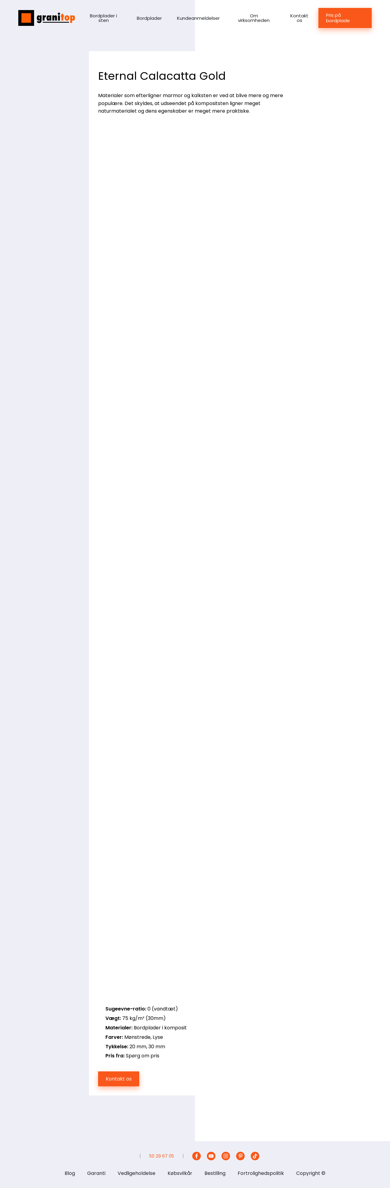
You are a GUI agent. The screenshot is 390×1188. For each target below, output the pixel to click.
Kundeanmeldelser (198, 18)
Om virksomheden (254, 17)
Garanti (96, 1173)
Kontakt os (299, 17)
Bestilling (214, 1173)
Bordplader (149, 18)
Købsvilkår (180, 1173)
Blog (70, 1173)
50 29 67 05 (161, 1156)
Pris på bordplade (338, 18)
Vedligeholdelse (136, 1173)
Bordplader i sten (103, 17)
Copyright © (310, 1173)
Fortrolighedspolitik (261, 1173)
